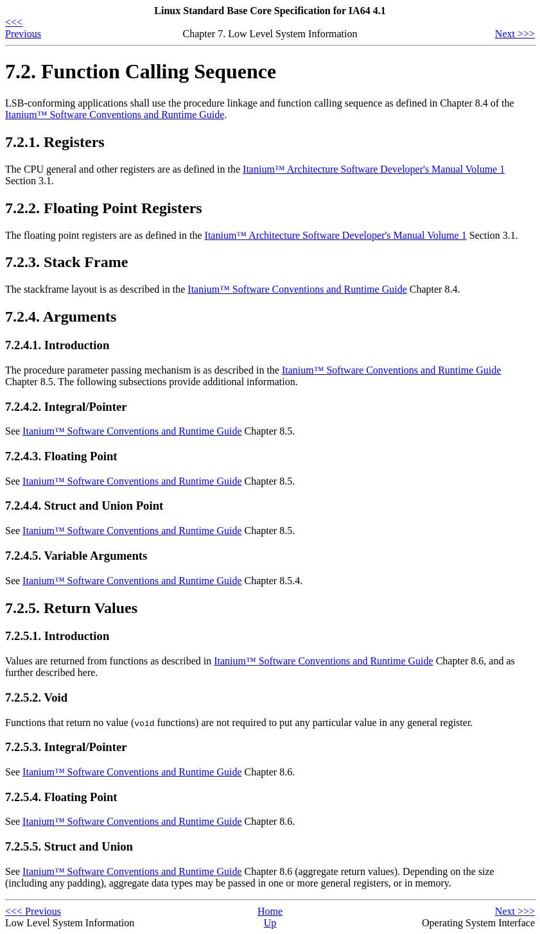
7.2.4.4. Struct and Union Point (84, 505)
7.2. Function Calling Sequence (140, 71)
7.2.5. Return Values (71, 608)
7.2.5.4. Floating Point (61, 797)
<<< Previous (23, 28)
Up (270, 922)
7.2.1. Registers (55, 142)
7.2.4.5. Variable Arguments (76, 555)
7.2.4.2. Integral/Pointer (66, 406)
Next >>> (515, 33)
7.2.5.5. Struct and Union (69, 846)
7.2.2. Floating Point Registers (103, 208)
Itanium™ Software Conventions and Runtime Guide (114, 114)
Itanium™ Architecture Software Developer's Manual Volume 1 (374, 169)
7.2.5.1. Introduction (57, 636)
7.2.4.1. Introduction (57, 345)
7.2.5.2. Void (36, 697)
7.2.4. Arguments (60, 316)
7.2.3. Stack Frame (66, 262)
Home (270, 911)
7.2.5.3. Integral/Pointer (66, 747)
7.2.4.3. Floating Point (61, 456)
